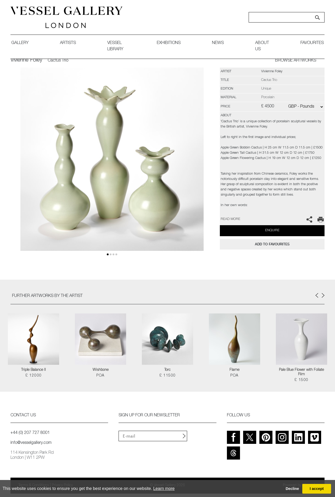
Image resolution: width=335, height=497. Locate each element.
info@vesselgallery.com (31, 443)
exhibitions (169, 43)
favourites (312, 43)
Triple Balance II (33, 370)
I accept (317, 489)
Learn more (164, 488)
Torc (167, 370)
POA (100, 376)
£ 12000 (33, 376)
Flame (234, 370)
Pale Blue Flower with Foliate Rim (301, 372)
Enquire (272, 230)
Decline (292, 489)
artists (68, 43)
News (218, 43)
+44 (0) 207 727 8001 (30, 433)
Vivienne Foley (26, 60)
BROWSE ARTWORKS (295, 61)
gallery (20, 43)
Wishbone (101, 370)
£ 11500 (167, 376)
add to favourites (272, 244)
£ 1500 (301, 380)
